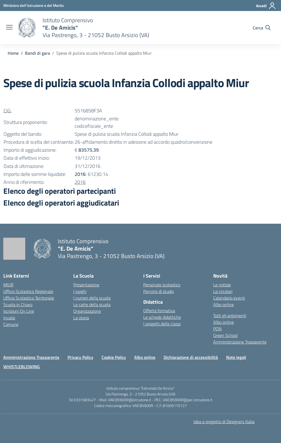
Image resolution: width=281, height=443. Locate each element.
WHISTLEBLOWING (21, 366)
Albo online (223, 304)
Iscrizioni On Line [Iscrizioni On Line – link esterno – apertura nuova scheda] (18, 311)
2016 (80, 182)
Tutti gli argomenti (229, 315)
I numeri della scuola (92, 298)
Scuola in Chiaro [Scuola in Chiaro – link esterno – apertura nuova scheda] (17, 304)
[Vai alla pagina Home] (13, 53)
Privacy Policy (80, 357)
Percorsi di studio (158, 291)
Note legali (236, 357)
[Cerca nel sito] (261, 27)
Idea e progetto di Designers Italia (223, 421)
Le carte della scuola (92, 304)
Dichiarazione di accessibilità (191, 357)
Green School (225, 335)
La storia (81, 317)
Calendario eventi (229, 298)
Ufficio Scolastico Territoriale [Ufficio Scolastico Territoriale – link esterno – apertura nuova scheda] (28, 298)
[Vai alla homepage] (27, 28)
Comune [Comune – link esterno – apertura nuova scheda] (10, 324)
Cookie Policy (114, 357)
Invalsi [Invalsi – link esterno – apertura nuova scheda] (9, 317)
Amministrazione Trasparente (239, 342)
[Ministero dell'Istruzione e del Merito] (33, 5)
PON (217, 328)
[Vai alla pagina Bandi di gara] (37, 53)
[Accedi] (266, 6)
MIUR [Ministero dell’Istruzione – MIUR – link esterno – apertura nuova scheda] (8, 284)
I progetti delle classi (162, 323)
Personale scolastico (161, 284)
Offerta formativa (159, 310)
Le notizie (222, 284)
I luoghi (79, 291)
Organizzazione (87, 311)
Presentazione (86, 284)
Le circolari (222, 291)
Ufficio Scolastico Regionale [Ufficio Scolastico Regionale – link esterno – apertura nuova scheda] (28, 291)
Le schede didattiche (162, 317)
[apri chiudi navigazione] (9, 27)
